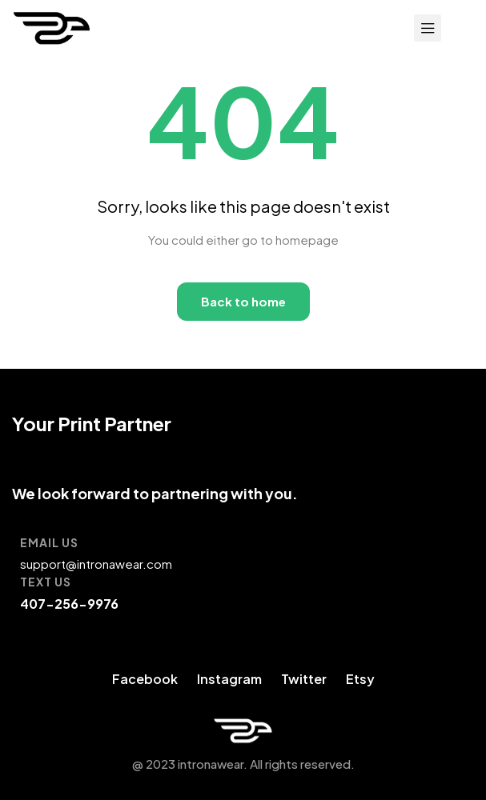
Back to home (243, 301)
